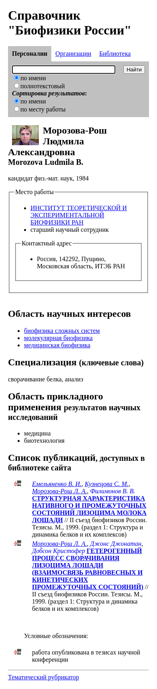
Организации (73, 53)
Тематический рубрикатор (43, 677)
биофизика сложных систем (62, 330)
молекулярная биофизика (58, 337)
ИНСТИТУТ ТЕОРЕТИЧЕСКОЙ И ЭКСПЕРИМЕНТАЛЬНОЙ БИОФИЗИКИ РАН (78, 215)
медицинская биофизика (57, 345)
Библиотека (115, 53)
